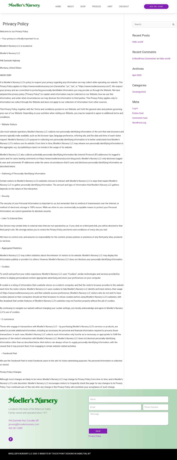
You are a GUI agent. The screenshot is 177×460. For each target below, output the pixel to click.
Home (58, 6)
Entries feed (137, 113)
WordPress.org (139, 122)
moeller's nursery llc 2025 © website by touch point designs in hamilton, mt (54, 453)
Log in (135, 108)
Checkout (124, 6)
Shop (83, 6)
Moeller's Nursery (25, 5)
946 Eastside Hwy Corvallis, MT (23, 420)
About (70, 6)
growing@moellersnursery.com (23, 424)
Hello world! (137, 42)
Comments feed (140, 118)
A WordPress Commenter (144, 58)
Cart (110, 6)
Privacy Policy (94, 436)
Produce (96, 6)
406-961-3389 (15, 428)
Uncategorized (139, 92)
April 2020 (136, 75)
